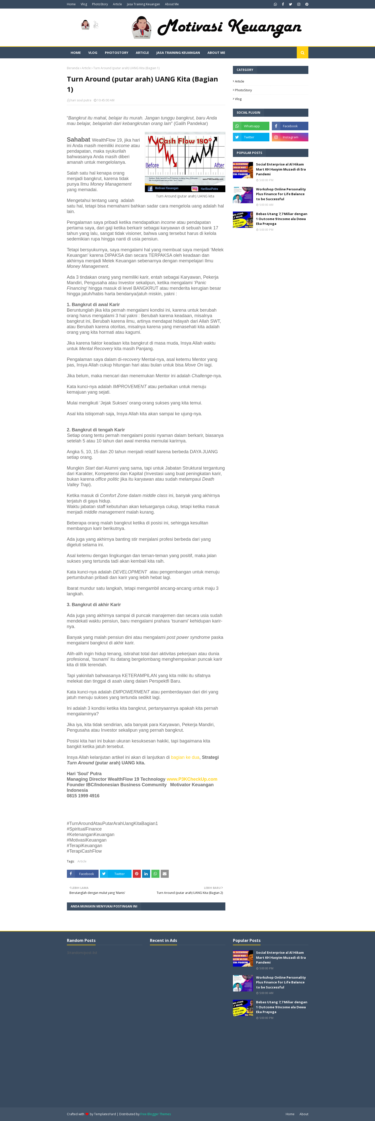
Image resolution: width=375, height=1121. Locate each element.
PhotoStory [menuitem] (116, 52)
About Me (172, 4)
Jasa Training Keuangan (143, 4)
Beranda (73, 68)
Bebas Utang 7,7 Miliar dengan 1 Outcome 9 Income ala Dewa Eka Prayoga (281, 219)
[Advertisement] (187, 1025)
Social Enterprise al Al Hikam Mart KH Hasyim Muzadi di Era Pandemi (281, 169)
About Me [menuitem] (216, 52)
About (304, 1114)
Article (117, 4)
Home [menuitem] (76, 52)
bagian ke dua (185, 757)
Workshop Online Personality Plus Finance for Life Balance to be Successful (281, 194)
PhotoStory (100, 4)
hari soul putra (80, 100)
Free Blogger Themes (155, 1114)
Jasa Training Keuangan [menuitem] (178, 52)
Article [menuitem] (142, 52)
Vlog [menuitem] (92, 52)
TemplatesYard (105, 1114)
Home (71, 4)
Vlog (84, 4)
